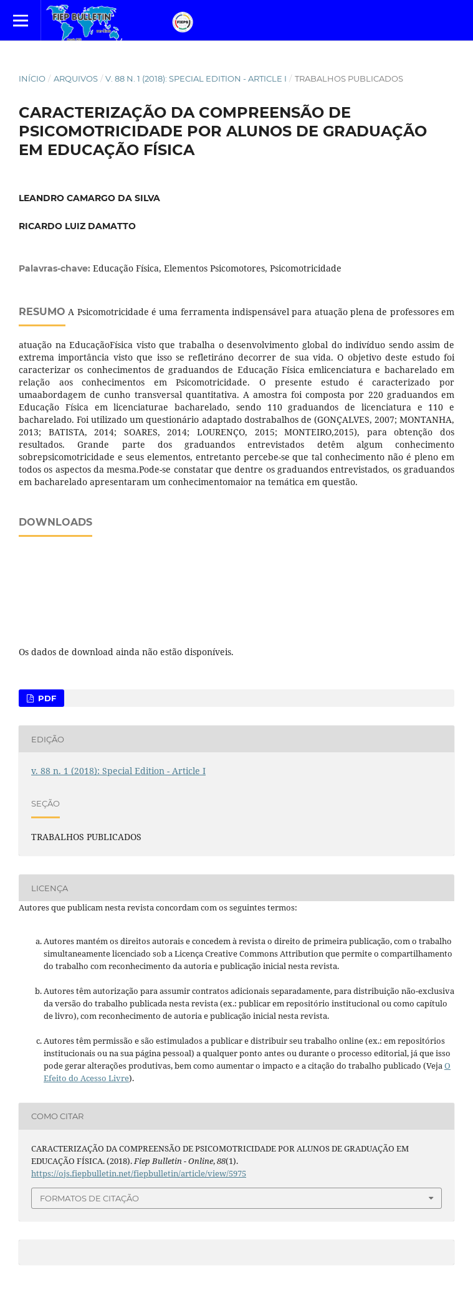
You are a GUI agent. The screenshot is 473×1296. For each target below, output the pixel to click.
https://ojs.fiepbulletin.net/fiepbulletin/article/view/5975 (138, 1173)
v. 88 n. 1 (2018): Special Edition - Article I (196, 78)
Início (32, 78)
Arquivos (76, 78)
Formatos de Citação (89, 1198)
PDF (46, 698)
